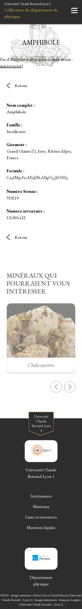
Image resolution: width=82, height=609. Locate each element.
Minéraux (41, 506)
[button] (56, 399)
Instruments (41, 496)
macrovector (11, 66)
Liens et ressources (41, 517)
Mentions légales (41, 527)
